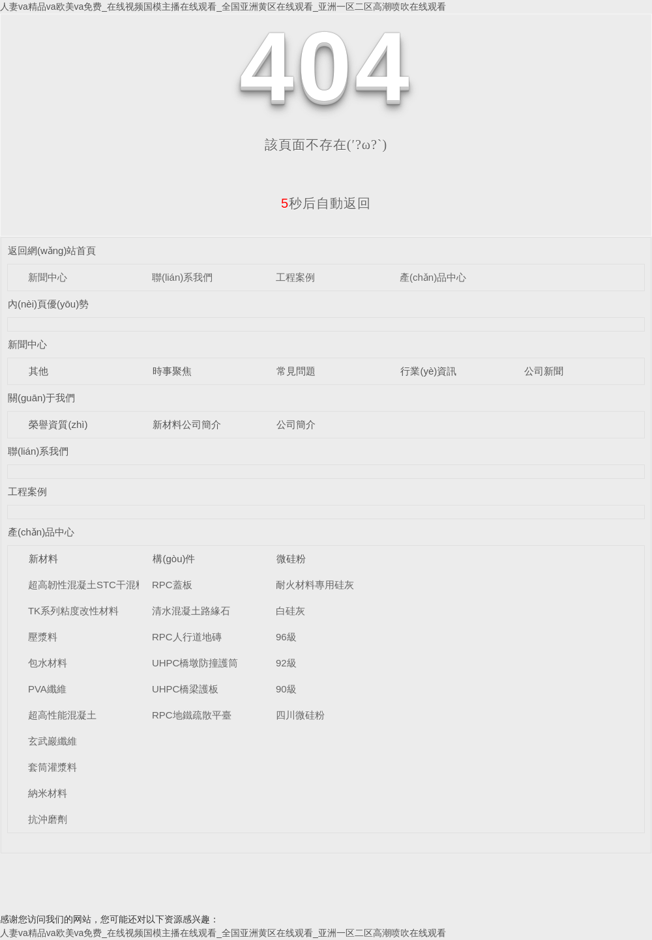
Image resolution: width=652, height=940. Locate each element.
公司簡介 (296, 424)
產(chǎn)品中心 (433, 277)
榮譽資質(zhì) (58, 424)
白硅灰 (290, 610)
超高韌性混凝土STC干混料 (86, 584)
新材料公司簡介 (187, 424)
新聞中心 (47, 277)
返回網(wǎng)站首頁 (52, 250)
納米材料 (47, 793)
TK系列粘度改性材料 (73, 610)
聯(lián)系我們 (182, 277)
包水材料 (47, 662)
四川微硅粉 (300, 714)
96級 (286, 636)
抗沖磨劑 (47, 819)
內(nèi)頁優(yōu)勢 (48, 303)
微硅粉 (291, 558)
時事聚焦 (172, 371)
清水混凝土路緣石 (191, 610)
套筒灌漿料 (52, 767)
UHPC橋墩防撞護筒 (195, 662)
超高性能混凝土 (62, 714)
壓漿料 (42, 636)
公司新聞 (543, 371)
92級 (286, 662)
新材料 (43, 558)
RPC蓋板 (172, 584)
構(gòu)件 (174, 558)
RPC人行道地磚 (187, 636)
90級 (286, 688)
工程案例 (295, 277)
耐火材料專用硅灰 (315, 584)
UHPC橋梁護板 (185, 688)
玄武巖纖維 (52, 741)
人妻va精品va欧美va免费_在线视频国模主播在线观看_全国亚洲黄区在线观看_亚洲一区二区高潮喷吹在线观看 (223, 6)
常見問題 (296, 371)
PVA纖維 (47, 688)
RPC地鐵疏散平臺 (191, 714)
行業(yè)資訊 (428, 371)
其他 (38, 371)
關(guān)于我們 (41, 397)
